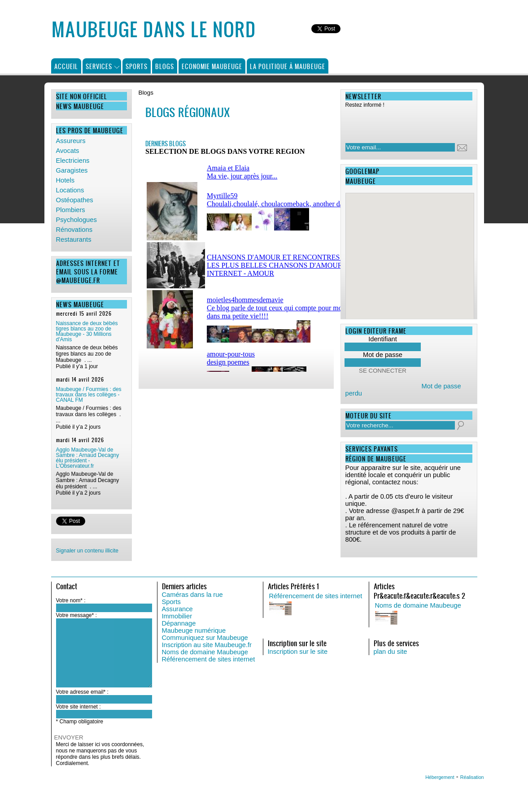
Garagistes (72, 170)
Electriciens (73, 160)
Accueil (66, 66)
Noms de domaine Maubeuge (205, 652)
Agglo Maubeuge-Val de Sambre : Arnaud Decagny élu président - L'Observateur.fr (87, 458)
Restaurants (74, 239)
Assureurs (71, 140)
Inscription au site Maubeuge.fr (207, 644)
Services (99, 66)
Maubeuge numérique (194, 630)
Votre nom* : (71, 600)
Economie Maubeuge (212, 66)
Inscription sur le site (298, 651)
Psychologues (76, 219)
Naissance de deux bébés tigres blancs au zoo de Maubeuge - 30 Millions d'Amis (87, 331)
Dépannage (179, 623)
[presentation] (403, 123)
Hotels (65, 180)
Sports (137, 66)
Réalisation (472, 777)
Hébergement (439, 777)
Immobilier (177, 616)
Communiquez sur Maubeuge (205, 637)
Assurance (177, 609)
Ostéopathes (74, 200)
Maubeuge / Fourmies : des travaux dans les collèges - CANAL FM (89, 394)
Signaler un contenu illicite (87, 551)
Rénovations (74, 229)
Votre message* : (76, 615)
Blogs (164, 66)
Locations (70, 190)
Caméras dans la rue (192, 594)
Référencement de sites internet (208, 659)
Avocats (67, 150)
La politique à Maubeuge (287, 66)
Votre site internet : (78, 707)
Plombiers (70, 209)
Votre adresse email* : (82, 692)
